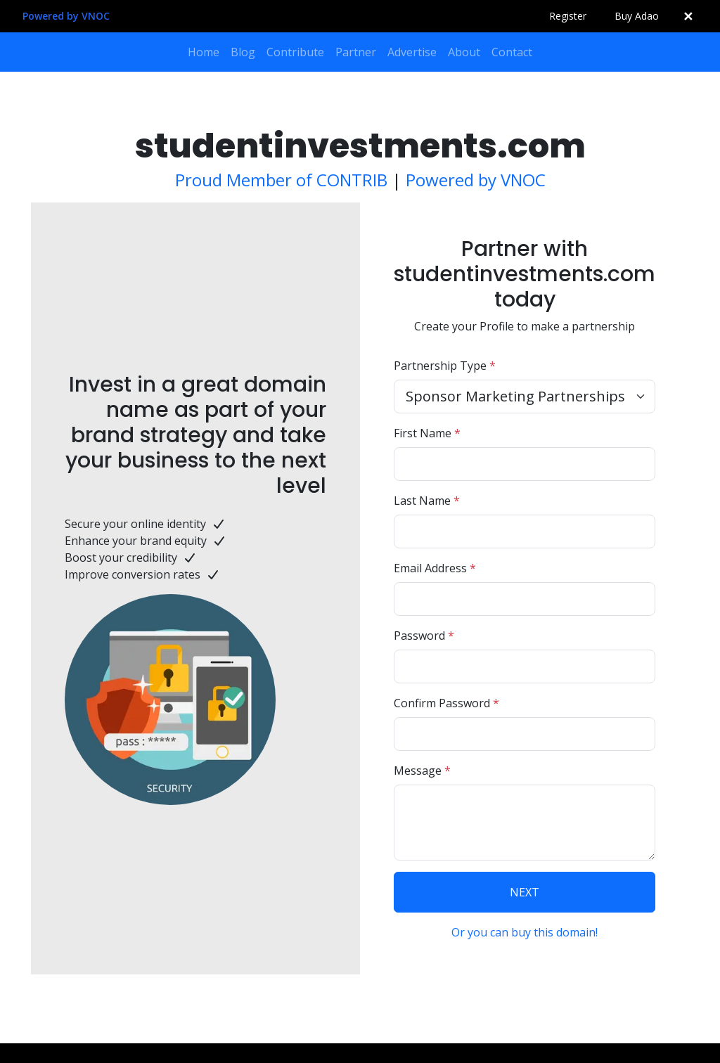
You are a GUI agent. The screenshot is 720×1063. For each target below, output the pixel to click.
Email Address (435, 568)
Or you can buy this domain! (524, 932)
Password (424, 635)
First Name (427, 433)
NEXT (524, 892)
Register (567, 15)
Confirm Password (446, 703)
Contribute (295, 52)
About (464, 52)
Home (203, 52)
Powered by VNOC (66, 15)
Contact (511, 52)
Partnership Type (445, 365)
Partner (355, 52)
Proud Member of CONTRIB (281, 179)
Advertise (412, 52)
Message (422, 770)
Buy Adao (637, 15)
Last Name (427, 500)
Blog (243, 52)
